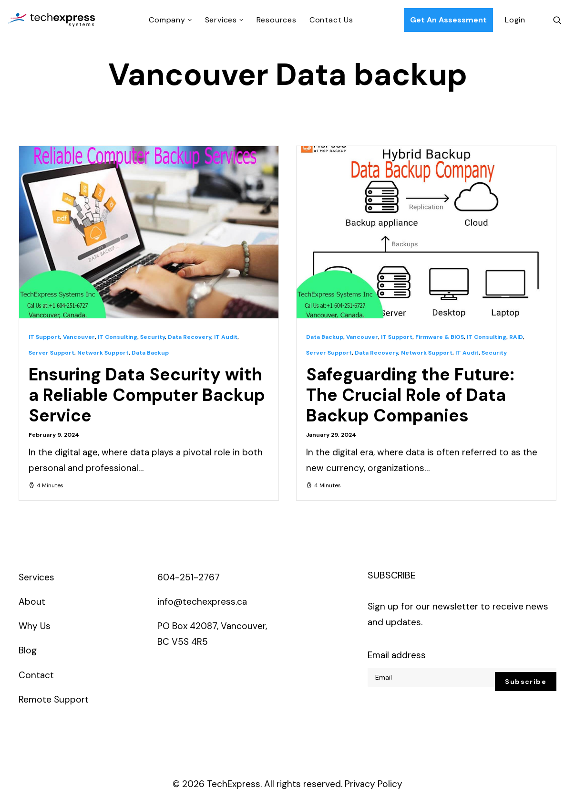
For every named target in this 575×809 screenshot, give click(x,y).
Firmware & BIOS (439, 337)
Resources (277, 20)
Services (224, 20)
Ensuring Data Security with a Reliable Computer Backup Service (147, 395)
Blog (28, 650)
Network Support (103, 353)
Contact (36, 675)
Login (515, 20)
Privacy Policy (373, 784)
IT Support (44, 337)
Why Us (35, 626)
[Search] (557, 20)
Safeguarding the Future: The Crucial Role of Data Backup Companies (410, 395)
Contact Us (331, 20)
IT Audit (225, 337)
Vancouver (79, 337)
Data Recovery (189, 337)
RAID (516, 337)
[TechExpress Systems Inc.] (51, 20)
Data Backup (150, 353)
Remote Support (54, 699)
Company (170, 20)
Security (152, 337)
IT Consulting (117, 337)
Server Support (51, 353)
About (32, 602)
